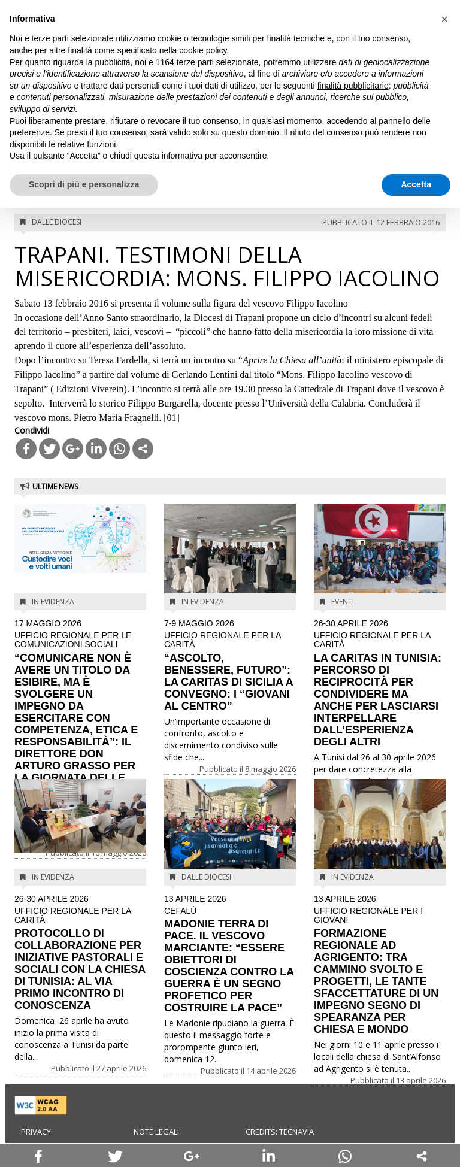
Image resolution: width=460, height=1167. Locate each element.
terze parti (195, 62)
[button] (444, 19)
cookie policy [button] (202, 50)
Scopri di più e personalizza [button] (84, 184)
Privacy (36, 1131)
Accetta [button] (416, 184)
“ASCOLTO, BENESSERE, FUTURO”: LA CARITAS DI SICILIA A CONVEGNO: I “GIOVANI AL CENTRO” (230, 665)
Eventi (342, 601)
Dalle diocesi (56, 222)
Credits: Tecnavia (280, 1131)
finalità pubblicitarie (353, 85)
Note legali (156, 1131)
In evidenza (53, 601)
